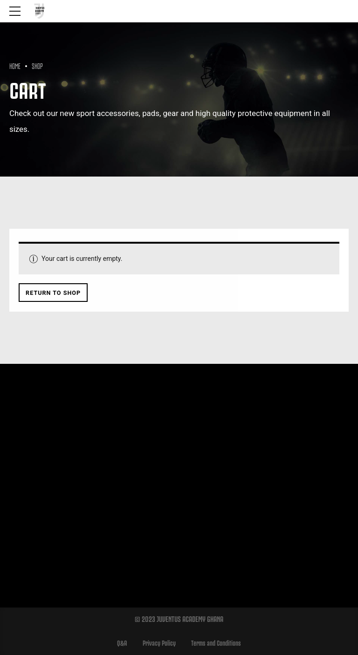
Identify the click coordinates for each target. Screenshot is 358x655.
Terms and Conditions (216, 642)
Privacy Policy (159, 642)
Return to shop (53, 292)
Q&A (122, 642)
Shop (37, 65)
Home (15, 65)
